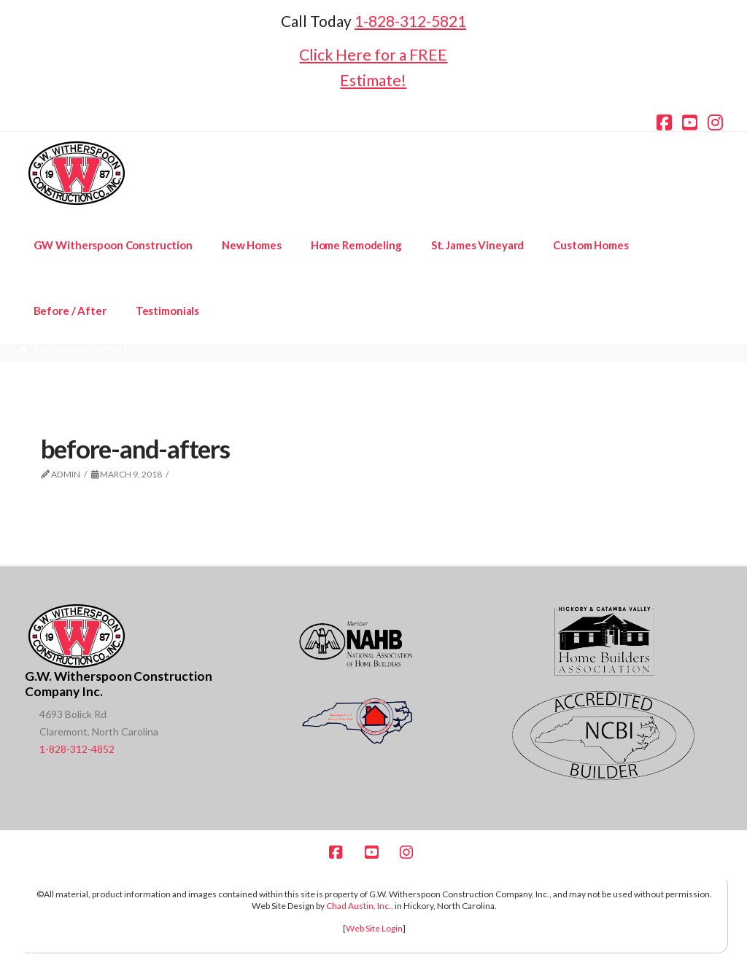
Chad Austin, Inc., (359, 905)
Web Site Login (374, 928)
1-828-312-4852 (77, 749)
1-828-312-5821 (410, 21)
